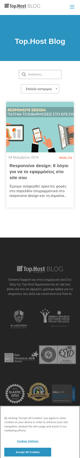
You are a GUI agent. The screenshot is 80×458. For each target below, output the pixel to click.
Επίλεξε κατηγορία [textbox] (38, 89)
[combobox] (40, 88)
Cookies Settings (28, 442)
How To (65, 157)
